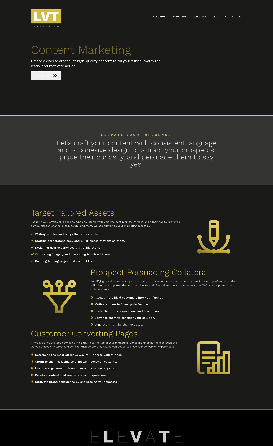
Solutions (160, 16)
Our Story (200, 16)
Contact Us (233, 16)
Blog (216, 16)
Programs (180, 16)
